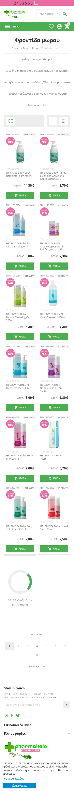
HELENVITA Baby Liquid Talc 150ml (54, 528)
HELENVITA (29, 134)
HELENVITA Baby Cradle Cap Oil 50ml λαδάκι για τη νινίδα (52, 246)
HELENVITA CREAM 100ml (51, 457)
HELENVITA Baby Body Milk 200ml (19, 457)
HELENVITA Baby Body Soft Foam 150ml (19, 528)
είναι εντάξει (19, 785)
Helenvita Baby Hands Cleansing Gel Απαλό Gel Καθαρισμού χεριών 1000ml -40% (53, 176)
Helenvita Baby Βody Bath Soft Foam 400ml (19, 174)
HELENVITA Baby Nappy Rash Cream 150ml (51, 388)
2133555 (18, 3)
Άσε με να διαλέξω (13, 778)
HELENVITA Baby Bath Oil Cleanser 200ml (19, 245)
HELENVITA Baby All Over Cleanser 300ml (18, 386)
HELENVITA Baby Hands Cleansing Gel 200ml (18, 317)
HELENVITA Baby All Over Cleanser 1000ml (53, 316)
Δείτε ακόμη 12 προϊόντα (20, 602)
